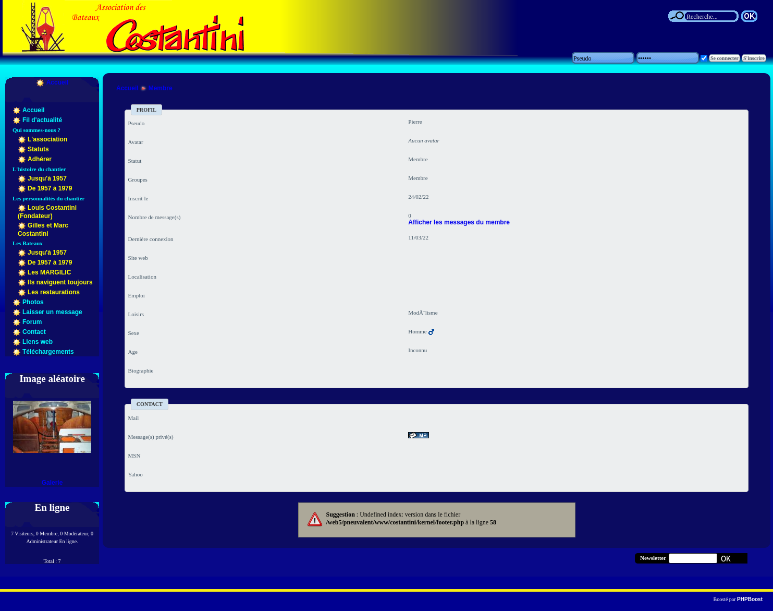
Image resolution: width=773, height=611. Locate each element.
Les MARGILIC (49, 272)
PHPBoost (750, 599)
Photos (33, 302)
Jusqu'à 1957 (47, 178)
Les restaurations (54, 292)
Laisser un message (52, 312)
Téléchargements (48, 351)
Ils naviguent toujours (60, 282)
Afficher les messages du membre (459, 222)
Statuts (38, 149)
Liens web (37, 341)
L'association (47, 139)
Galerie (52, 482)
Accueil (57, 82)
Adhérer (40, 159)
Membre (161, 88)
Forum (32, 322)
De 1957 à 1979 (50, 188)
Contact (34, 332)
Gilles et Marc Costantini (43, 229)
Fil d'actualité (42, 120)
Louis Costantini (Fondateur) (47, 212)
